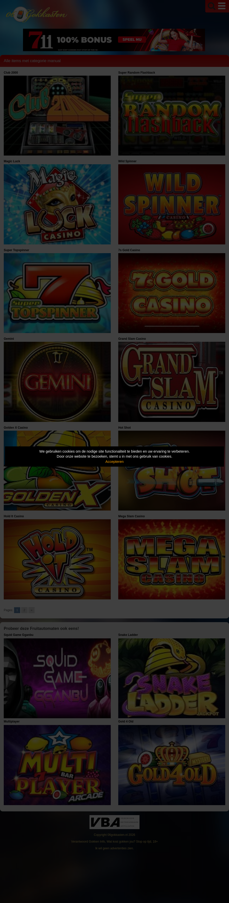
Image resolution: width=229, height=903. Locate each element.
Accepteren (115, 462)
